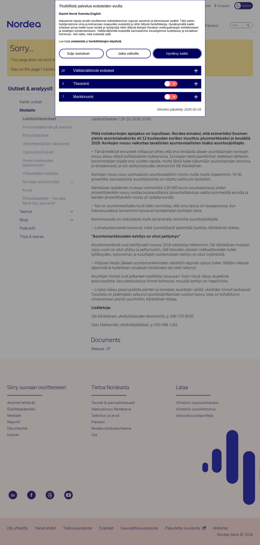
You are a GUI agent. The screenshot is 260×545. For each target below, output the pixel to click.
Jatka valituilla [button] (128, 53)
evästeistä (78, 41)
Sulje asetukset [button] (78, 53)
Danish (64, 13)
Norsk (73, 13)
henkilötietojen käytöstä (105, 41)
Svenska (84, 13)
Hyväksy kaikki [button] (177, 53)
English (95, 13)
